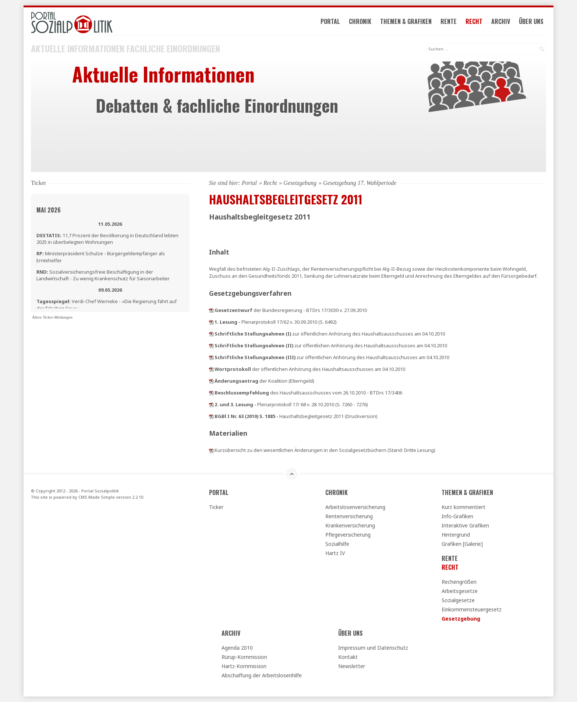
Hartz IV (335, 553)
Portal (330, 21)
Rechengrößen (459, 581)
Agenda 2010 (237, 647)
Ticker (216, 506)
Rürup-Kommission (244, 656)
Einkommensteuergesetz (472, 609)
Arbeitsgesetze (460, 590)
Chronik (360, 21)
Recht (474, 21)
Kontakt (348, 656)
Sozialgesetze (458, 600)
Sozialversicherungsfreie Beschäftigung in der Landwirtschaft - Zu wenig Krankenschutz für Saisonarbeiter (103, 275)
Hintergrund (456, 534)
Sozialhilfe (337, 543)
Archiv (500, 21)
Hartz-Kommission (244, 666)
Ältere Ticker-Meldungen (52, 317)
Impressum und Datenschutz (373, 647)
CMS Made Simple (96, 497)
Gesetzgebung (299, 183)
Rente (448, 21)
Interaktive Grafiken (465, 525)
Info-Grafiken (457, 516)
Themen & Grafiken (406, 21)
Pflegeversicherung (348, 534)
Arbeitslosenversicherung (355, 506)
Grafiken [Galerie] (462, 543)
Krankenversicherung (350, 525)
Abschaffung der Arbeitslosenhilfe (262, 675)
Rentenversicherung (349, 516)
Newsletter (351, 666)
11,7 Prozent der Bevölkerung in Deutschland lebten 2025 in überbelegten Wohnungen (107, 238)
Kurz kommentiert (463, 506)
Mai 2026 (48, 210)
